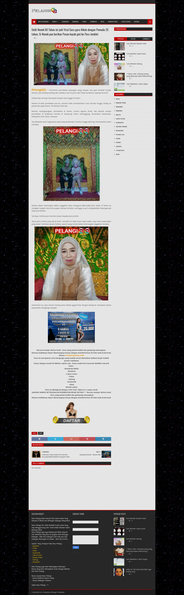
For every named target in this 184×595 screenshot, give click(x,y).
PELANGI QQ (120, 134)
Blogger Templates (58, 592)
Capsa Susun (125, 21)
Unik (40, 433)
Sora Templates (44, 592)
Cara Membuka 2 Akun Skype (137, 84)
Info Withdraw (43, 21)
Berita (54, 21)
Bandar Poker (113, 21)
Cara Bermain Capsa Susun (136, 54)
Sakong (136, 21)
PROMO (118, 142)
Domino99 (93, 21)
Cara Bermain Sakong (134, 64)
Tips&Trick (120, 150)
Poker (84, 21)
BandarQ (119, 111)
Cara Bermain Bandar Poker (136, 44)
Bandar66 (65, 21)
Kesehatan (119, 130)
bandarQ (75, 21)
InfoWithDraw (121, 126)
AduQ (102, 21)
